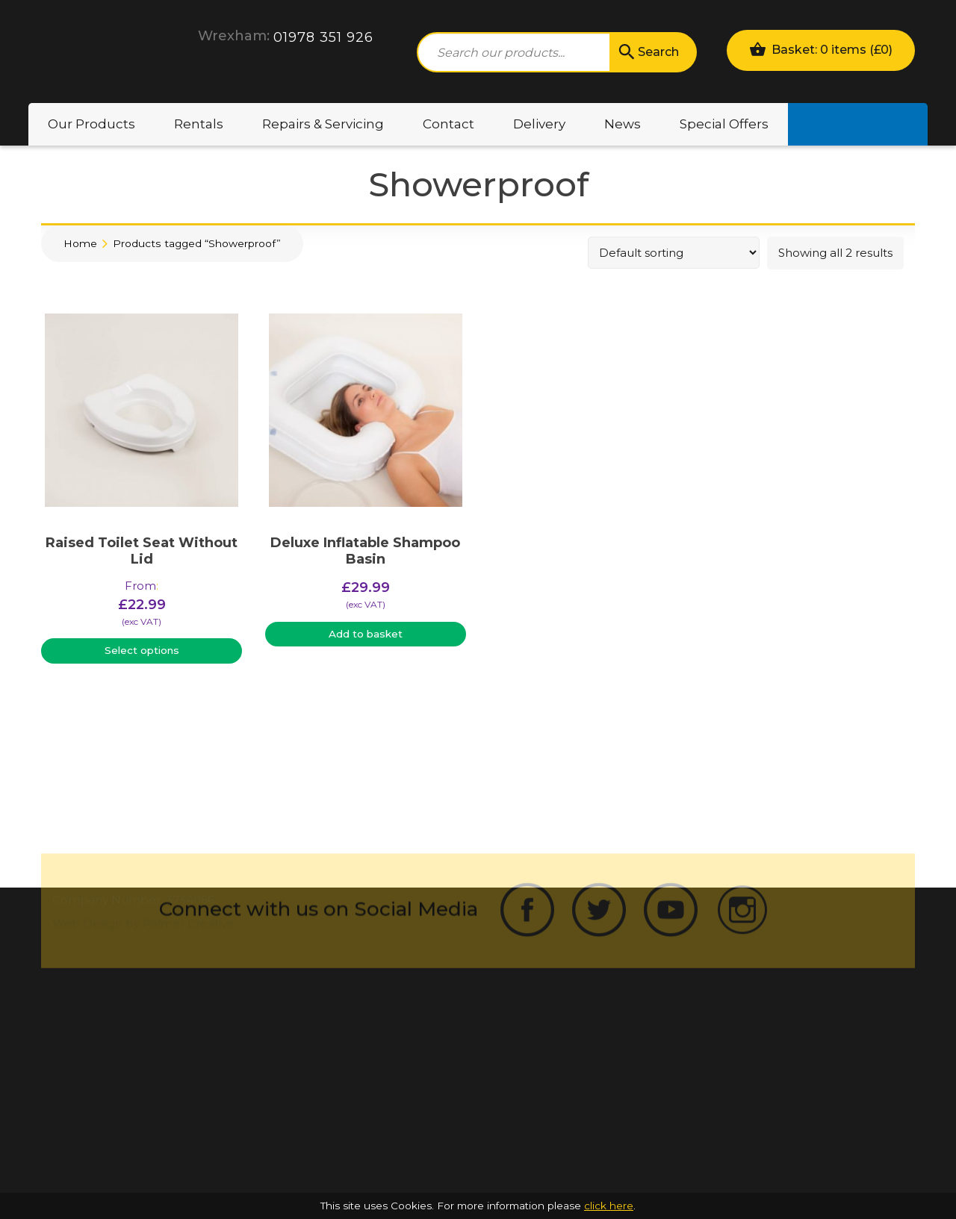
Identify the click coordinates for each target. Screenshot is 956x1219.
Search (647, 52)
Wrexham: (234, 36)
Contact (448, 123)
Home (80, 243)
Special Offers (724, 123)
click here (608, 1206)
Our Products (91, 123)
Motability (858, 124)
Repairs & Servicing (323, 123)
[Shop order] (674, 253)
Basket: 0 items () (821, 48)
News (622, 123)
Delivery (539, 123)
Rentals (198, 123)
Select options (142, 650)
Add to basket (366, 634)
